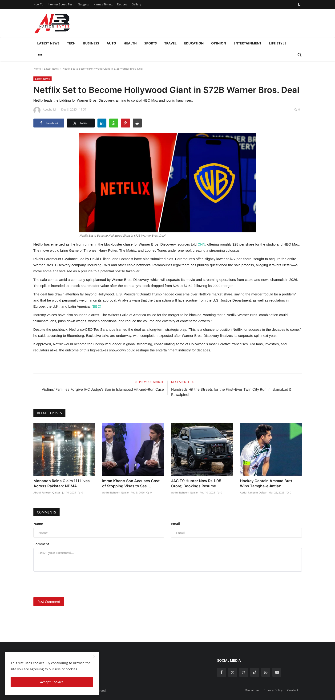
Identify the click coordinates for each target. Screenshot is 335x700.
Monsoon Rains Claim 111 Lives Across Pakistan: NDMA (61, 483)
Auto (111, 43)
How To (38, 4)
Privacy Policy (273, 690)
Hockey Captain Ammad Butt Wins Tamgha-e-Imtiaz (266, 483)
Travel (170, 43)
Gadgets (83, 4)
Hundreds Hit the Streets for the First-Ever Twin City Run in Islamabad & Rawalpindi (231, 392)
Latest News (48, 43)
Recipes (122, 4)
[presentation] (69, 584)
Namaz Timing (103, 4)
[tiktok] (254, 672)
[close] (94, 656)
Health (130, 43)
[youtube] (276, 672)
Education (194, 43)
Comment (41, 544)
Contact (292, 690)
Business (91, 43)
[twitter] (232, 672)
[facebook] (221, 672)
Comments (46, 512)
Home (37, 68)
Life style (277, 43)
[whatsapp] (265, 672)
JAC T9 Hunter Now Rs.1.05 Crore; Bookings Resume (196, 483)
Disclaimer (252, 690)
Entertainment (247, 43)
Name (38, 523)
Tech (71, 43)
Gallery (136, 4)
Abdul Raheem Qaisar (46, 492)
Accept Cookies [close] (52, 682)
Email (175, 523)
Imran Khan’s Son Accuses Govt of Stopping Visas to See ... (131, 483)
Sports (150, 43)
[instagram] (243, 672)
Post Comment (48, 601)
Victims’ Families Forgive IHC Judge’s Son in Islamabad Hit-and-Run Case (103, 389)
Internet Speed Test (60, 4)
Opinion (218, 43)
